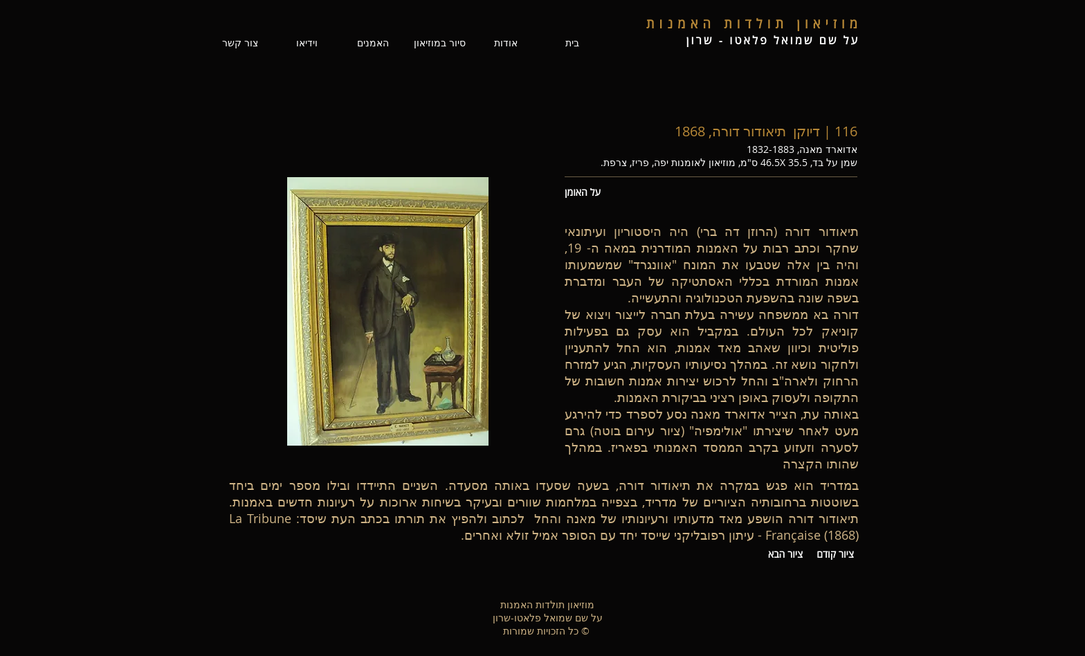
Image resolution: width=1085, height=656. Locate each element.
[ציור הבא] (785, 554)
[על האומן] (589, 192)
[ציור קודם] (835, 554)
